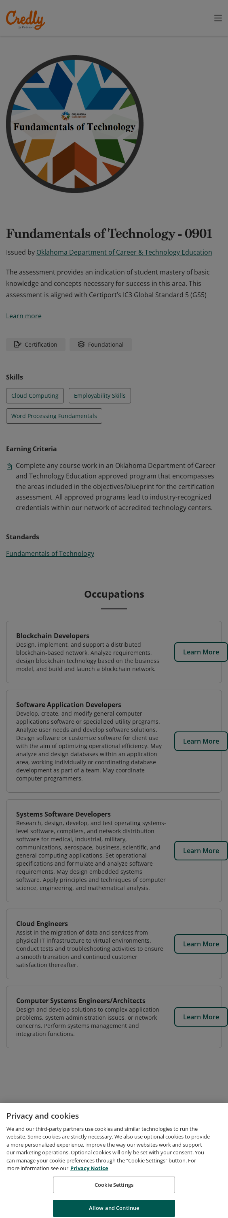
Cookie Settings (114, 1195)
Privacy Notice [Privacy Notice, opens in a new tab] (89, 1178)
